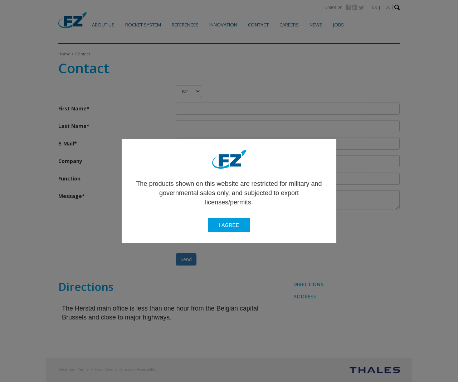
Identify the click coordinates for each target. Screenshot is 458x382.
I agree (229, 225)
